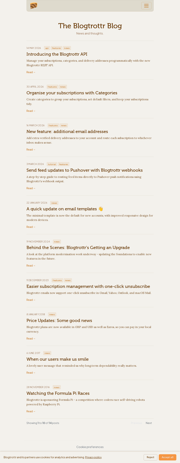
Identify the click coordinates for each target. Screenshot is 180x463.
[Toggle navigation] (146, 5)
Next (149, 423)
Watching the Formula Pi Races (58, 393)
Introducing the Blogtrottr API (56, 54)
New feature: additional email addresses (67, 131)
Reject (150, 457)
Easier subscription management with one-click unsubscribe (88, 286)
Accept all (167, 457)
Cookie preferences (90, 447)
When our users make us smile (57, 359)
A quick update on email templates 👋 (64, 209)
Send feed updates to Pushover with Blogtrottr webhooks (84, 170)
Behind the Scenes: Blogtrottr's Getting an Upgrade (78, 247)
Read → (31, 72)
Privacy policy (93, 457)
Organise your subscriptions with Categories (71, 92)
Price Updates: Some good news (59, 320)
